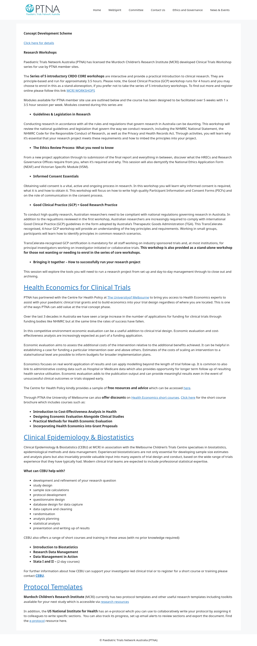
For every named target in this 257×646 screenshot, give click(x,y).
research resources (115, 601)
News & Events (220, 10)
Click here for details (39, 43)
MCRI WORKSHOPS (81, 90)
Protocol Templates (53, 586)
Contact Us (158, 10)
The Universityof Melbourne (128, 297)
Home (97, 10)
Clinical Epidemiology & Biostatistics (79, 437)
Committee (136, 10)
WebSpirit (115, 10)
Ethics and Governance (188, 10)
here (186, 388)
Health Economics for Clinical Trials (77, 287)
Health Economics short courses (155, 397)
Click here (188, 397)
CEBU (40, 576)
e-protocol (37, 621)
